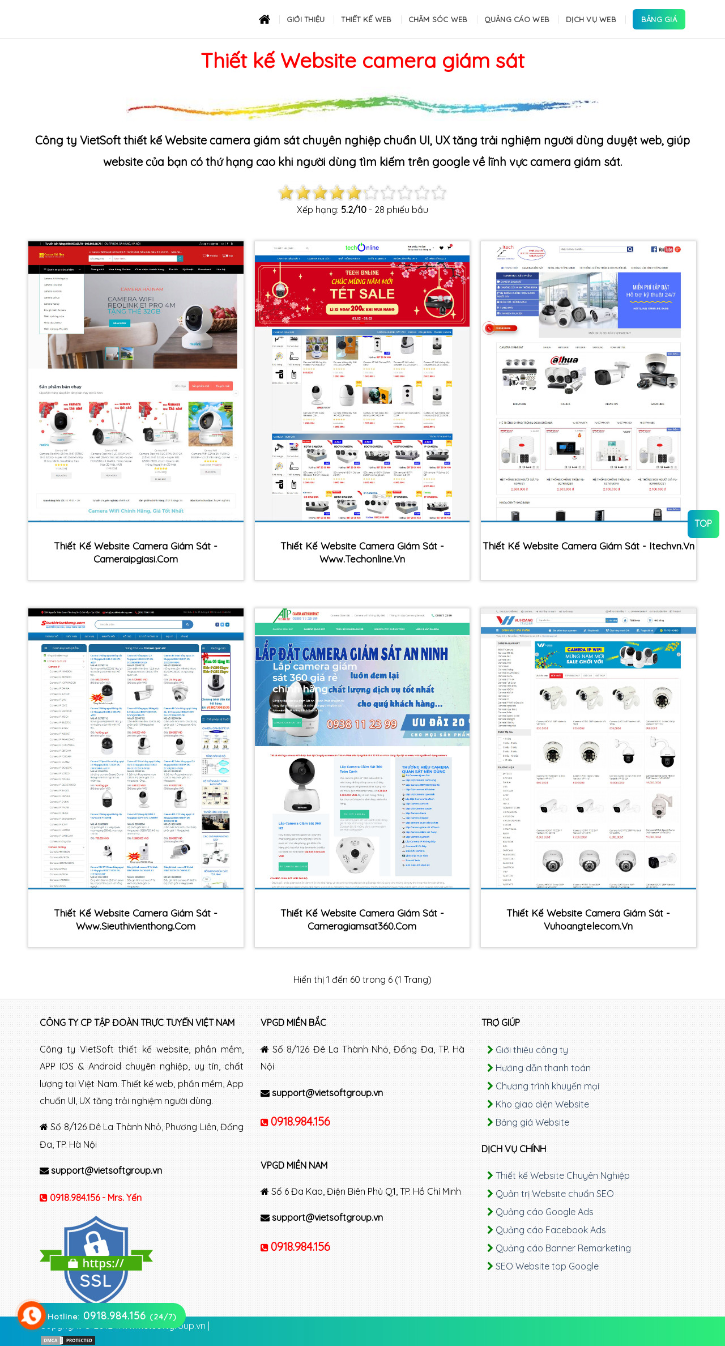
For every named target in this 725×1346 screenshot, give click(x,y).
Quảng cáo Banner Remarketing (563, 1248)
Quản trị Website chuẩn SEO (555, 1193)
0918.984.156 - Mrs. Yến (96, 1197)
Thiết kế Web (366, 19)
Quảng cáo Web (516, 19)
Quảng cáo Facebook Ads (551, 1230)
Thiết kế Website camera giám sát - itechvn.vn (588, 546)
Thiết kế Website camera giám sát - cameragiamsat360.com (362, 919)
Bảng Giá (659, 19)
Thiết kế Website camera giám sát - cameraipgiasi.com (136, 552)
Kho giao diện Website (542, 1104)
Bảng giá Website (532, 1122)
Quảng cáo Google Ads (545, 1211)
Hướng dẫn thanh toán (543, 1068)
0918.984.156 (300, 1121)
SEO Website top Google (547, 1266)
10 (438, 192)
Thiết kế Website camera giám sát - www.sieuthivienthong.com (136, 919)
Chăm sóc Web (438, 19)
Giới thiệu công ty (532, 1049)
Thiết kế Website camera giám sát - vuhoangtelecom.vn (588, 919)
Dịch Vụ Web (591, 19)
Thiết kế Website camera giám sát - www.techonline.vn (362, 552)
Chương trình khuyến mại (547, 1086)
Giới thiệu (306, 19)
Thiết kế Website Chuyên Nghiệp (563, 1175)
